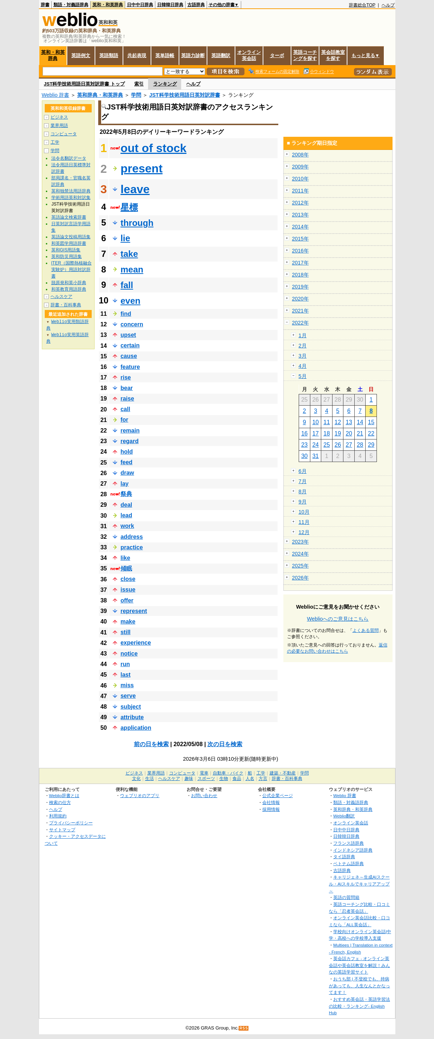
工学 (55, 142)
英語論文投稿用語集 (71, 236)
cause (128, 356)
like (125, 558)
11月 (304, 522)
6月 (303, 471)
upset (128, 335)
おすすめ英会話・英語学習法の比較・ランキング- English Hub (359, 1006)
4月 (303, 366)
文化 (136, 778)
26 (338, 445)
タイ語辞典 (344, 856)
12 (338, 422)
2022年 (300, 323)
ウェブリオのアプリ (139, 795)
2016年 (300, 251)
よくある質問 (366, 630)
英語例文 (80, 55)
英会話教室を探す (333, 55)
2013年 (300, 215)
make (127, 621)
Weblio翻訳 (344, 815)
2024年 (300, 554)
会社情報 (271, 802)
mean (131, 269)
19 (338, 433)
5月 (303, 376)
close (127, 579)
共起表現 (136, 55)
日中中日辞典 (140, 5)
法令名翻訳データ (68, 158)
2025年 (300, 566)
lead (126, 515)
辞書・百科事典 (66, 304)
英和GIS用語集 (66, 249)
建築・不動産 (283, 773)
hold (126, 452)
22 (371, 433)
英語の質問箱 (346, 897)
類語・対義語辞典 (70, 5)
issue (127, 589)
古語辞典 (196, 5)
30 (304, 456)
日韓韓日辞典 (170, 5)
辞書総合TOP (362, 5)
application (135, 728)
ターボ (277, 55)
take (129, 254)
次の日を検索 (224, 744)
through (137, 223)
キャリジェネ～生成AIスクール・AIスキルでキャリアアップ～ (359, 884)
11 (326, 422)
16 (304, 433)
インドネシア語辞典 (353, 850)
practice (131, 547)
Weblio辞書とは (64, 795)
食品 (236, 778)
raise (127, 398)
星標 (129, 207)
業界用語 (59, 125)
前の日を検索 (151, 744)
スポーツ (206, 778)
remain (129, 430)
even (130, 301)
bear (126, 388)
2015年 (300, 239)
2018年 (300, 275)
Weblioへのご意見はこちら (338, 619)
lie (125, 238)
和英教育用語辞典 (68, 289)
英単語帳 (164, 55)
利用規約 (58, 815)
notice (129, 653)
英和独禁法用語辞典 (71, 191)
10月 (304, 512)
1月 (303, 335)
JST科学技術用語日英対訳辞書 (184, 95)
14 (360, 422)
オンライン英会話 (249, 55)
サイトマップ (62, 829)
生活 (149, 778)
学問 (136, 95)
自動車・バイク (228, 773)
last (125, 675)
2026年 (300, 578)
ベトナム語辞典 (348, 863)
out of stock (153, 148)
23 (304, 445)
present (141, 168)
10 (315, 422)
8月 (303, 491)
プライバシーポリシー (71, 822)
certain (129, 345)
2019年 (300, 287)
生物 (223, 778)
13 (349, 422)
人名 (250, 778)
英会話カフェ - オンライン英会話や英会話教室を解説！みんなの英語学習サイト (359, 965)
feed (126, 462)
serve (128, 696)
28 (360, 445)
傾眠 (126, 568)
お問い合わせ (204, 795)
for (124, 420)
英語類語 (108, 55)
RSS (243, 1028)
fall (126, 285)
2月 (303, 346)
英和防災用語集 (66, 256)
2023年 (300, 542)
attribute (132, 717)
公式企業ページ (277, 795)
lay (124, 484)
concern (131, 324)
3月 (303, 356)
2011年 (300, 191)
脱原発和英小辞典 (68, 282)
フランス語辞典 (348, 843)
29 (371, 445)
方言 (263, 778)
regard (129, 441)
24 (315, 445)
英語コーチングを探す (305, 55)
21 (360, 433)
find (125, 314)
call (125, 409)
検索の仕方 (60, 802)
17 (315, 433)
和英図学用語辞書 (68, 243)
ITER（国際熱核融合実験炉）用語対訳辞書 (71, 269)
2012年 (300, 203)
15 (371, 422)
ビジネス (59, 117)
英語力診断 (193, 55)
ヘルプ (388, 5)
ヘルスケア (61, 296)
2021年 (300, 311)
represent (133, 611)
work (127, 526)
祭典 (126, 494)
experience (135, 643)
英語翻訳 (220, 55)
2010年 (300, 179)
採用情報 (271, 809)
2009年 (300, 167)
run (125, 664)
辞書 (45, 5)
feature (130, 367)
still (125, 632)
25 (326, 445)
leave (135, 189)
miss (127, 685)
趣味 (188, 778)
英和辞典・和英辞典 (100, 95)
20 (349, 433)
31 (315, 456)
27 (349, 445)
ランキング (165, 84)
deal (126, 505)
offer (127, 600)
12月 (304, 532)
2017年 (300, 263)
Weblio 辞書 (55, 95)
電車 (204, 773)
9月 (303, 502)
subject (130, 707)
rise (125, 377)
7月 (303, 481)
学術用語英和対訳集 (71, 197)
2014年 (300, 227)
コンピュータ (64, 133)
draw (127, 473)
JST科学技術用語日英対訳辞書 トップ (84, 84)
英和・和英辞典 (107, 5)
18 (326, 433)
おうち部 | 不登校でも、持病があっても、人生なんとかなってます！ (359, 985)
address (131, 537)
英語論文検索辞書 (68, 217)
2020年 (300, 299)
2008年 (300, 155)
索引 (139, 84)
